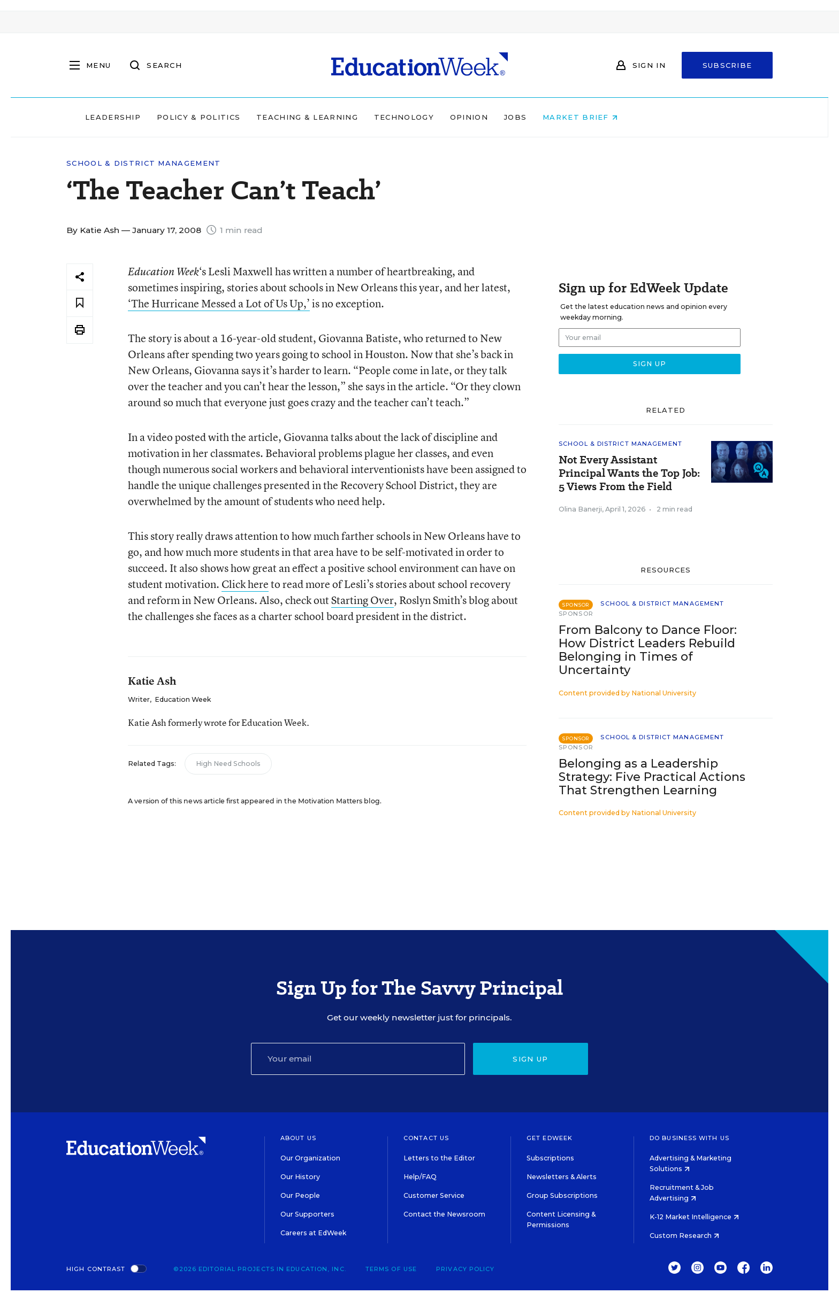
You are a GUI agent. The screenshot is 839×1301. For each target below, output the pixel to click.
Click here (245, 584)
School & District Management (143, 163)
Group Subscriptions (562, 1195)
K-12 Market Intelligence (694, 1217)
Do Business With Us (689, 1138)
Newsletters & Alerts (562, 1177)
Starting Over (362, 600)
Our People (300, 1195)
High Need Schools (228, 764)
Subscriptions (550, 1158)
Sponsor (576, 613)
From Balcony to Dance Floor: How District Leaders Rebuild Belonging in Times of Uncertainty (648, 650)
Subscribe (727, 65)
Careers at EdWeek (313, 1233)
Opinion (537, 117)
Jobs (583, 117)
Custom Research (684, 1236)
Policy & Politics (266, 117)
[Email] (358, 1059)
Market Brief (648, 117)
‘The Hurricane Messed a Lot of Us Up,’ (219, 303)
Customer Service (433, 1195)
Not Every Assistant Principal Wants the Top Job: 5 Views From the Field (629, 473)
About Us (298, 1138)
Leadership (181, 117)
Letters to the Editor (439, 1158)
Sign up (530, 1059)
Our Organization (310, 1158)
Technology (472, 117)
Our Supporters (307, 1214)
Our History (300, 1177)
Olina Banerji (580, 509)
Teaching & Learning (375, 117)
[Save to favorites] (80, 303)
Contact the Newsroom (444, 1214)
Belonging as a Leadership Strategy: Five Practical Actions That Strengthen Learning (652, 777)
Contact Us (426, 1138)
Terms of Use (391, 1269)
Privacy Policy (465, 1269)
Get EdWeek (550, 1138)
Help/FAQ (420, 1177)
